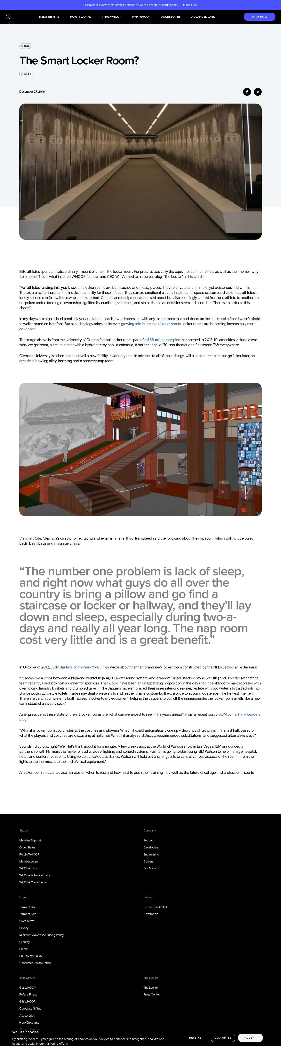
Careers (148, 861)
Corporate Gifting (30, 1008)
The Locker (150, 987)
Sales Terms (26, 921)
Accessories (171, 17)
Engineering (151, 854)
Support (148, 840)
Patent (23, 949)
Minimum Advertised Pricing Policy (41, 935)
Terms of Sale (27, 914)
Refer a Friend (28, 994)
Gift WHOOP (27, 1001)
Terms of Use (27, 907)
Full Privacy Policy (30, 956)
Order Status (27, 847)
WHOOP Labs (28, 868)
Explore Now (189, 5)
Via (30, 538)
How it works (80, 17)
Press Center (151, 994)
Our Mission (151, 868)
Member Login (28, 861)
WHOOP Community (32, 882)
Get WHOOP (27, 987)
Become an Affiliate (156, 907)
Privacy (23, 928)
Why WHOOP (141, 17)
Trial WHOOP (111, 17)
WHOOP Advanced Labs (35, 875)
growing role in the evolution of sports (151, 324)
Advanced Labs (203, 17)
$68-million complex (163, 340)
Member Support (30, 840)
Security (24, 942)
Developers (150, 847)
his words (196, 276)
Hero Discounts (29, 1022)
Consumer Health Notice (35, 963)
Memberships (49, 17)
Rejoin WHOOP (29, 854)
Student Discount (30, 1029)
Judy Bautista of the (80, 667)
